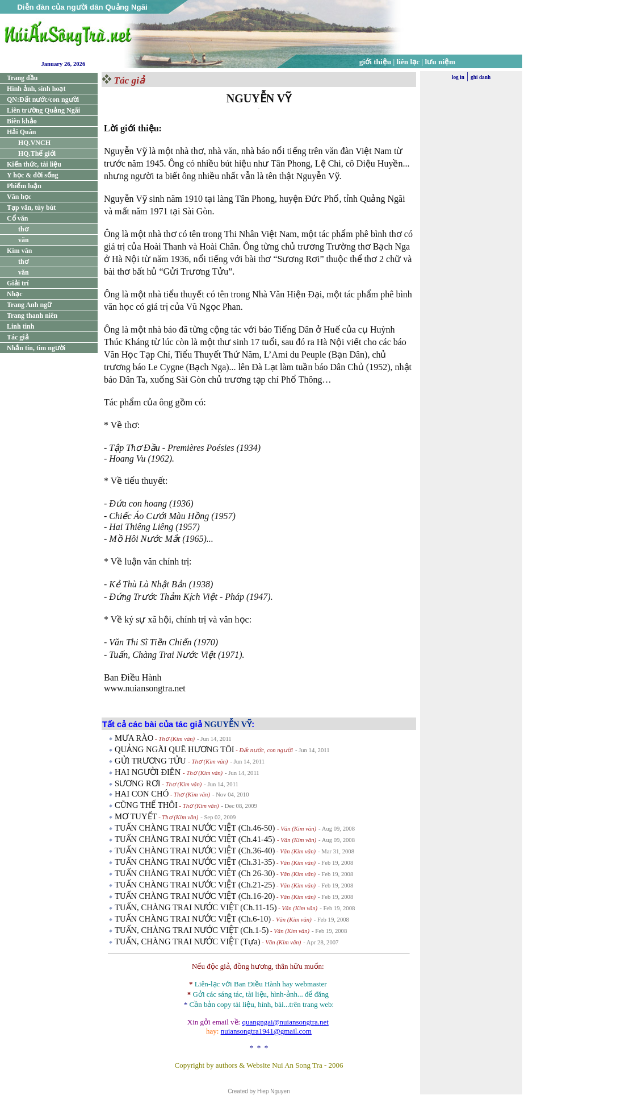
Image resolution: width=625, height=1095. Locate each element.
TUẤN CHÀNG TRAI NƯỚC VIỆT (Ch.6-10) (193, 918)
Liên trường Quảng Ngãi (43, 110)
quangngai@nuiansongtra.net (285, 1022)
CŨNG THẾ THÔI (146, 805)
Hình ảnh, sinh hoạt (36, 89)
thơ (23, 229)
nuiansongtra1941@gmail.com (266, 1031)
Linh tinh (20, 326)
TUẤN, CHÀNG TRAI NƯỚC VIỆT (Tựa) (188, 941)
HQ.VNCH (34, 143)
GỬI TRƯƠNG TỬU (151, 760)
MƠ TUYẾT (136, 816)
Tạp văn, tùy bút (31, 207)
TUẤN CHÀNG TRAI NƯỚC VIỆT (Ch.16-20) (195, 896)
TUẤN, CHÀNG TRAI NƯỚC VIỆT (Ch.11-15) (196, 907)
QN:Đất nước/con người (43, 99)
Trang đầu (22, 78)
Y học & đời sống (32, 175)
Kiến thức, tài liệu (34, 164)
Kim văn (19, 251)
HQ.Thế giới (37, 153)
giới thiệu (375, 61)
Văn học (19, 197)
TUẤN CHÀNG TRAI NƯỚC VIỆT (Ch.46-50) (196, 827)
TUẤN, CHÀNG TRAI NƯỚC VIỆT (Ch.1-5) (192, 930)
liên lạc (408, 61)
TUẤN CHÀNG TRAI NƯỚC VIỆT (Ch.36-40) (195, 850)
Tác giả (18, 337)
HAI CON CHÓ (142, 793)
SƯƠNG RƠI (138, 783)
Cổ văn (17, 218)
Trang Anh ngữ (29, 305)
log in (458, 77)
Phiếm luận (24, 186)
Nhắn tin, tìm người (36, 348)
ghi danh (480, 77)
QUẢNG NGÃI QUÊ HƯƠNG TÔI (174, 749)
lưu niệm (440, 61)
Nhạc (15, 294)
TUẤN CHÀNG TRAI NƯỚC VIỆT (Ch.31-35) (195, 861)
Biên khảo (22, 121)
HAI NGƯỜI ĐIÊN (149, 772)
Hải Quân (21, 132)
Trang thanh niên (32, 316)
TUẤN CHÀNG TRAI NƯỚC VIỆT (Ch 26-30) (195, 873)
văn (23, 240)
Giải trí (18, 283)
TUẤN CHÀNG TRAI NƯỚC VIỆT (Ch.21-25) (195, 884)
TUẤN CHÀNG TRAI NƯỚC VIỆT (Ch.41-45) (196, 839)
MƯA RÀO (134, 738)
